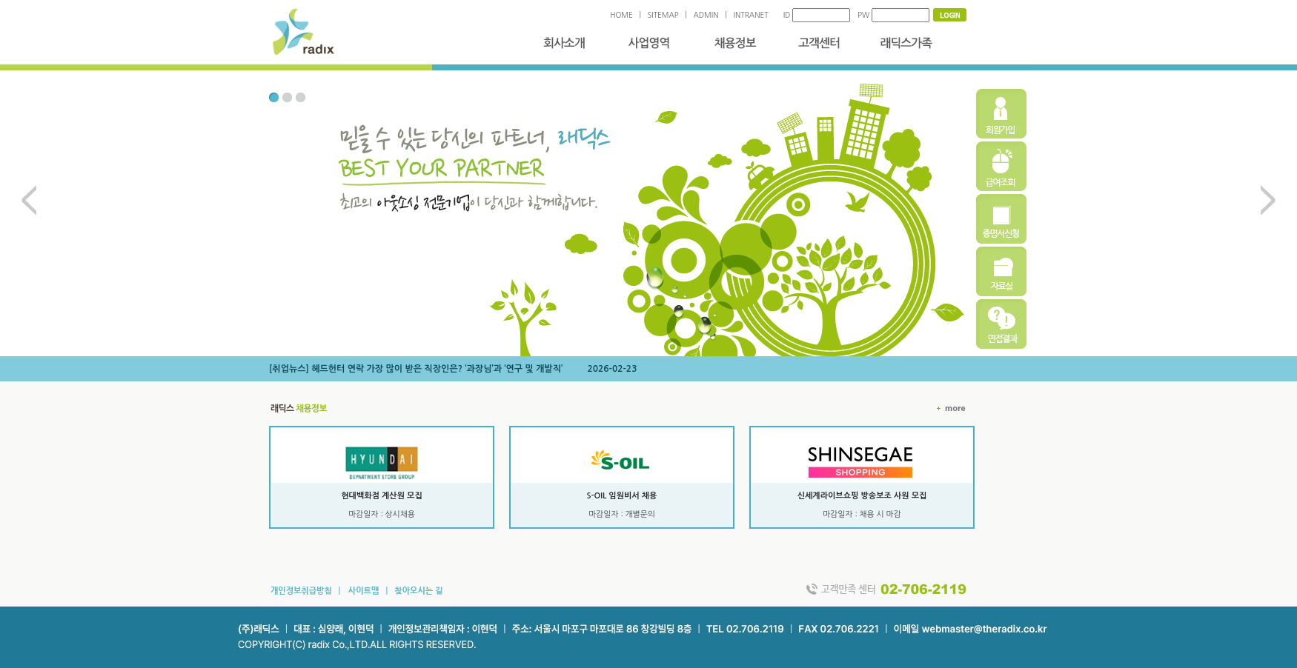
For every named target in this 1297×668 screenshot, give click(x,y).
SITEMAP (663, 15)
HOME (621, 15)
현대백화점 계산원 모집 (381, 496)
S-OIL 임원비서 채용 (622, 496)
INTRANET (751, 15)
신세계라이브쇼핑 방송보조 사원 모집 (862, 496)
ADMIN (706, 15)
